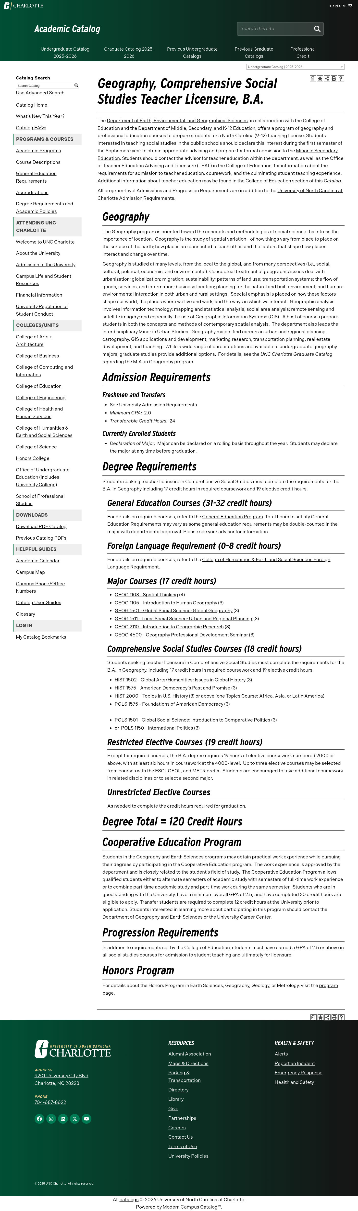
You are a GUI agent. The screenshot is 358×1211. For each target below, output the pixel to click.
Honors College (32, 458)
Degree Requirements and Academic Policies (44, 207)
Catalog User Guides (38, 602)
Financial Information (39, 295)
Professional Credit (303, 52)
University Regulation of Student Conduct (42, 310)
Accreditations (32, 192)
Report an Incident (295, 1063)
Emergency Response (298, 1073)
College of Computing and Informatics (44, 371)
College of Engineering (41, 397)
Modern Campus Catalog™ (192, 1207)
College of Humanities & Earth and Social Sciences (44, 431)
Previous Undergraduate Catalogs (192, 52)
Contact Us (180, 1137)
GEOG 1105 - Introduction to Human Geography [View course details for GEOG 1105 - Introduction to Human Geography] (166, 603)
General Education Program (232, 517)
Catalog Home (31, 105)
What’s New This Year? (40, 116)
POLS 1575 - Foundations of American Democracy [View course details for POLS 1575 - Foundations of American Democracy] (169, 704)
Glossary (25, 614)
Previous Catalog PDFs (41, 538)
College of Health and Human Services (39, 412)
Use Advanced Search (40, 93)
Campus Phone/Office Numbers (40, 587)
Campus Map (30, 572)
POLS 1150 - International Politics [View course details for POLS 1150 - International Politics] (157, 728)
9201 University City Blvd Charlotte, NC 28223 (61, 1079)
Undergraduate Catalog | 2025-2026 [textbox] (275, 67)
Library (176, 1099)
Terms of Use (182, 1146)
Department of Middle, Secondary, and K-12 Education (196, 128)
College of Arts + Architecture (34, 340)
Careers (177, 1128)
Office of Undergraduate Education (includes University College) (43, 477)
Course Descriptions (38, 162)
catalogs (129, 1199)
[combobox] (296, 67)
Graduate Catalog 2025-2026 (129, 52)
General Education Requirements (36, 177)
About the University (38, 253)
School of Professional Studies (40, 500)
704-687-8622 (50, 1102)
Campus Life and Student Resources (43, 280)
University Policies (188, 1156)
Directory (178, 1090)
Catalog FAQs (31, 128)
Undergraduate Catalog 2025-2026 (65, 52)
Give (173, 1108)
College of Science (36, 447)
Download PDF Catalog (41, 526)
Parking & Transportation (184, 1076)
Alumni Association (189, 1054)
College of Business (37, 356)
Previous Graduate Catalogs (254, 52)
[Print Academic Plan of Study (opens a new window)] (313, 78)
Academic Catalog (67, 28)
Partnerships (182, 1118)
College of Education (39, 386)
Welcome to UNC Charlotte (45, 242)
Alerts (281, 1054)
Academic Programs (38, 151)
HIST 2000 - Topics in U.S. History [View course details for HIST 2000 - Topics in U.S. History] (151, 696)
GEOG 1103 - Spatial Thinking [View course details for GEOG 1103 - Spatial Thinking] (146, 595)
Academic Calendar (38, 561)
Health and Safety (294, 1082)
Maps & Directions (188, 1063)
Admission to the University (45, 264)
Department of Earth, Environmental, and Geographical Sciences (177, 120)
